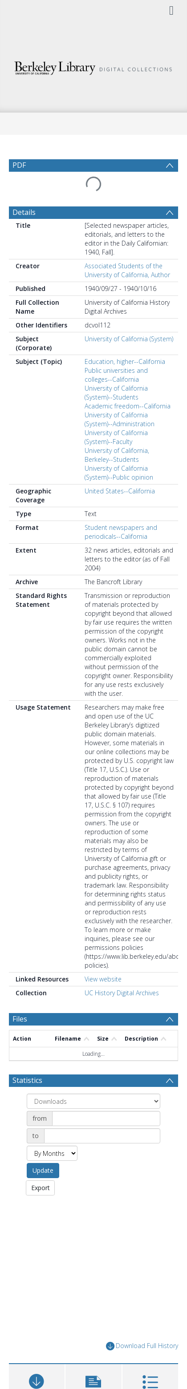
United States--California (120, 491)
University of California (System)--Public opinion (119, 472)
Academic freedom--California (128, 406)
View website (103, 979)
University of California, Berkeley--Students (117, 455)
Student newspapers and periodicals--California (121, 532)
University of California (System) (129, 339)
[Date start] (106, 1118)
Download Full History (142, 1346)
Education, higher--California (125, 361)
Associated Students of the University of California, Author (127, 270)
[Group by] (93, 1101)
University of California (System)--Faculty (116, 437)
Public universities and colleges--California (116, 375)
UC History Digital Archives (122, 993)
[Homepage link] (93, 65)
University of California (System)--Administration (119, 419)
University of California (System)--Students (116, 392)
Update (43, 1170)
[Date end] (102, 1135)
